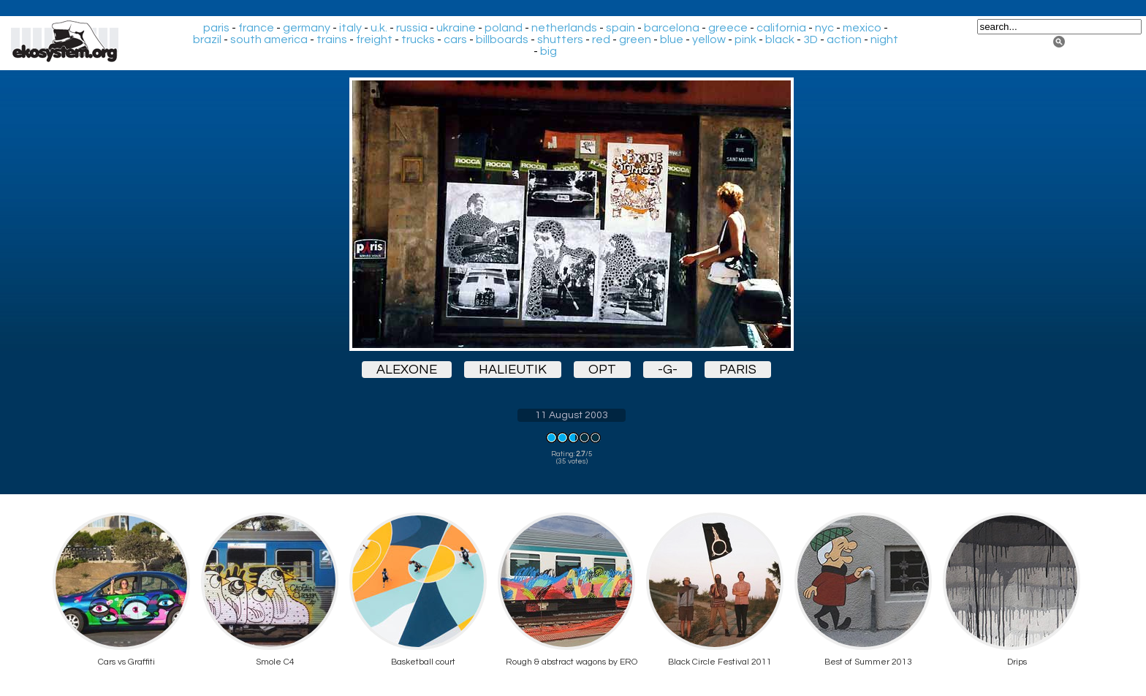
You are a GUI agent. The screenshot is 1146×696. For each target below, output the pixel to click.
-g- (668, 370)
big (548, 51)
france (256, 28)
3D (810, 39)
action (844, 39)
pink (745, 39)
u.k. (379, 28)
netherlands (564, 28)
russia (412, 28)
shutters (560, 39)
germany (306, 28)
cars (455, 39)
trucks (418, 39)
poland (504, 28)
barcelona (671, 28)
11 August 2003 (571, 415)
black (779, 39)
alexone (406, 370)
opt (602, 370)
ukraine (456, 28)
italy (350, 28)
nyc (824, 28)
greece (728, 28)
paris (216, 28)
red (601, 39)
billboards (502, 39)
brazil (207, 39)
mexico (862, 28)
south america (269, 39)
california (781, 28)
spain (620, 28)
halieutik (513, 370)
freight (374, 39)
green (635, 39)
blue (671, 39)
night (884, 39)
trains (331, 39)
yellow (709, 39)
